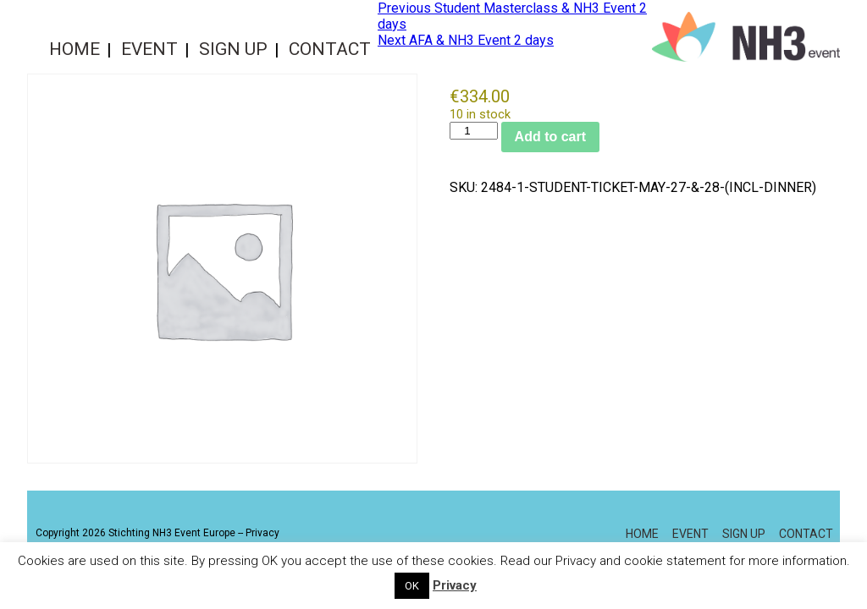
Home (74, 49)
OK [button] (412, 585)
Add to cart (550, 136)
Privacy (262, 533)
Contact (330, 49)
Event (149, 49)
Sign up (233, 49)
